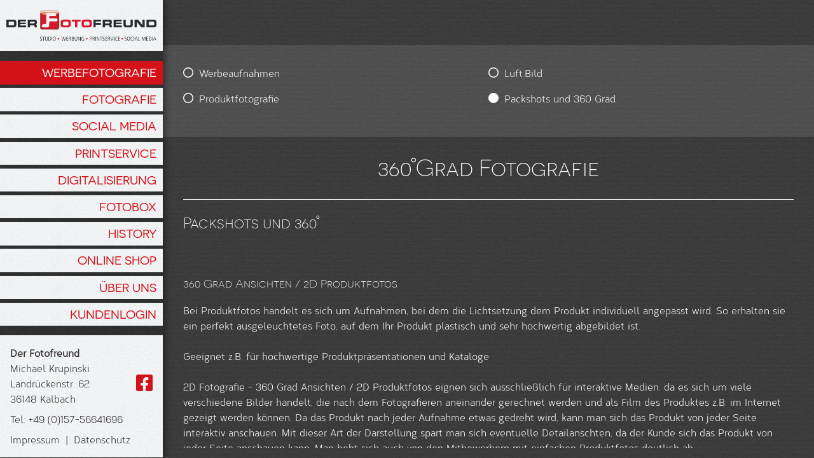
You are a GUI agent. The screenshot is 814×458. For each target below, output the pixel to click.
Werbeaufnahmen (239, 73)
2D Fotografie (214, 432)
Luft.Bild (360, 73)
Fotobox (127, 207)
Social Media (114, 126)
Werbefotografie (99, 73)
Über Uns (127, 288)
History (132, 233)
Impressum (35, 439)
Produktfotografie (239, 98)
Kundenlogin (113, 314)
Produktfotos (230, 310)
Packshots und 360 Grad (397, 98)
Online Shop (117, 260)
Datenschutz (102, 439)
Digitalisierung (107, 180)
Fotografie (119, 99)
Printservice (115, 153)
